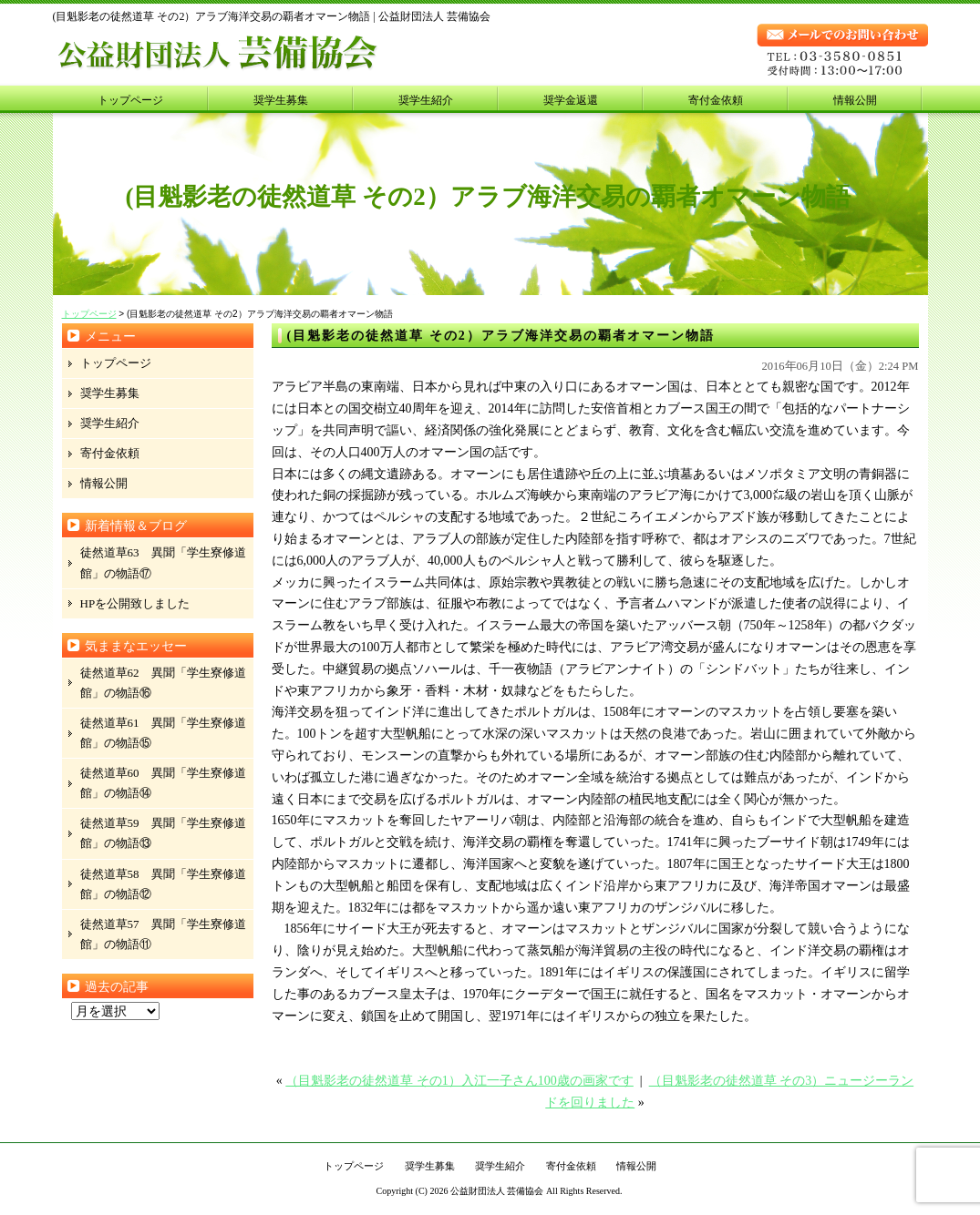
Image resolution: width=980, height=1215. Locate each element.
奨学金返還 (570, 100)
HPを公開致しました (135, 603)
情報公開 (855, 100)
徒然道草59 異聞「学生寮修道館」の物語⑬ (163, 833)
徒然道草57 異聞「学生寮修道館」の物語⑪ (163, 934)
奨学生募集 (280, 100)
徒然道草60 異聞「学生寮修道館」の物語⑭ (163, 783)
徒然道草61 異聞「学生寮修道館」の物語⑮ (163, 733)
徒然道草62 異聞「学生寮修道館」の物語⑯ (163, 682)
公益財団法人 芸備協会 (497, 1191)
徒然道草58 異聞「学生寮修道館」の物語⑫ (163, 884)
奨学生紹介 (425, 100)
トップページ (130, 100)
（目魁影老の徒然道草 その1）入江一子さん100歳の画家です (459, 1080)
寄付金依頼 (715, 100)
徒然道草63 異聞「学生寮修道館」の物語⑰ (163, 562)
